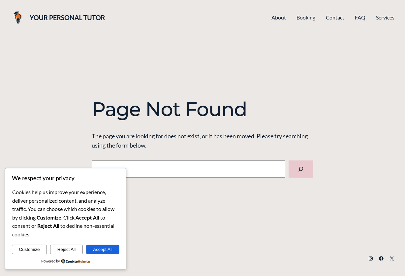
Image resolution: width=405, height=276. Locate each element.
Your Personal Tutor (67, 17)
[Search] (301, 169)
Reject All (66, 249)
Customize (29, 249)
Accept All (102, 249)
